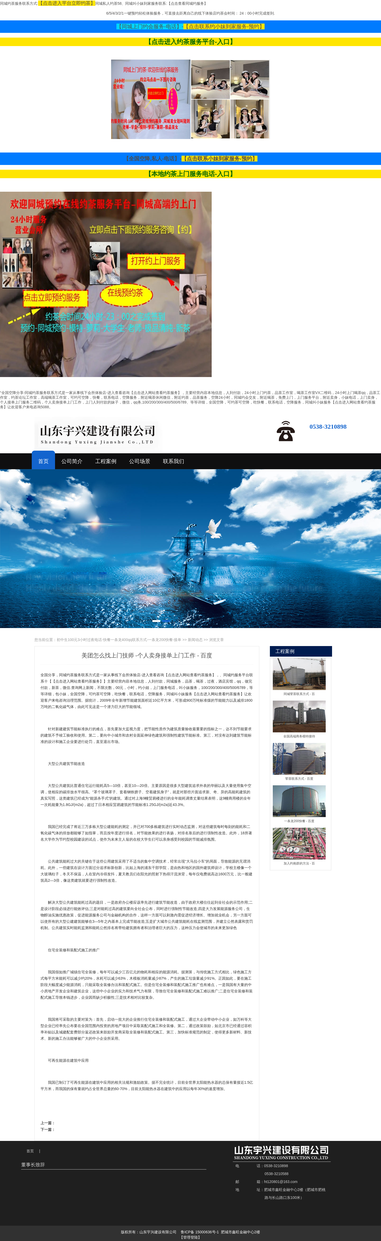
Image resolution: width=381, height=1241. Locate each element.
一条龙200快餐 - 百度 (299, 821)
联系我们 (173, 461)
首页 (43, 461)
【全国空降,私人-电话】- (153, 159)
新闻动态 (195, 640)
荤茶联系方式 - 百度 (299, 779)
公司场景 (139, 461)
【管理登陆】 (190, 1237)
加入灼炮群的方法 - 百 (299, 863)
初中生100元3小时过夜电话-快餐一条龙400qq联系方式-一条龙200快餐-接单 (119, 640)
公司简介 (72, 461)
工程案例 (105, 461)
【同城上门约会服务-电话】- (149, 26)
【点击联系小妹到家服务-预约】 (219, 159)
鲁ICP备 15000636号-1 (200, 1232)
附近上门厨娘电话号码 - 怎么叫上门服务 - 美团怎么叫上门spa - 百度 (139, 1129)
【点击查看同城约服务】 (187, 3)
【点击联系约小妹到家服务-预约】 (224, 26)
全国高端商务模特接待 (299, 736)
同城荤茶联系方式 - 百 (299, 694)
